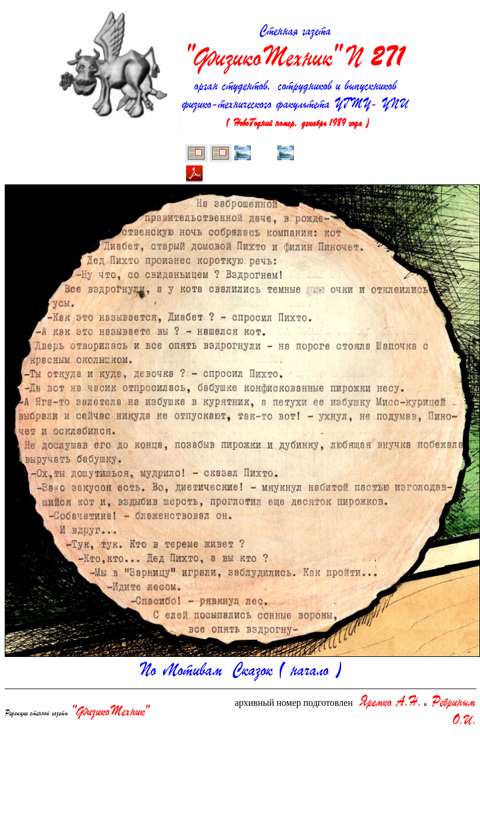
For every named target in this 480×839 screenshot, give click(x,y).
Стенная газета (295, 49)
